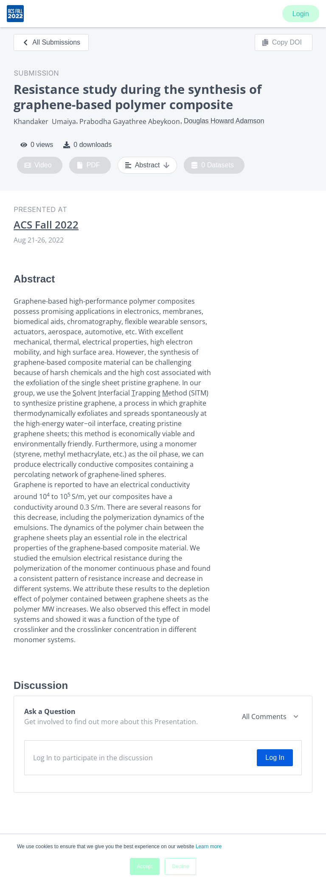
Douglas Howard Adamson (224, 120)
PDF (88, 165)
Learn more (209, 846)
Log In (274, 757)
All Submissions (51, 42)
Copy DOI (282, 42)
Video (38, 165)
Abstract (147, 165)
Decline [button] (180, 866)
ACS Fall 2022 (46, 224)
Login (300, 13)
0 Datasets (212, 165)
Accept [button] (145, 866)
